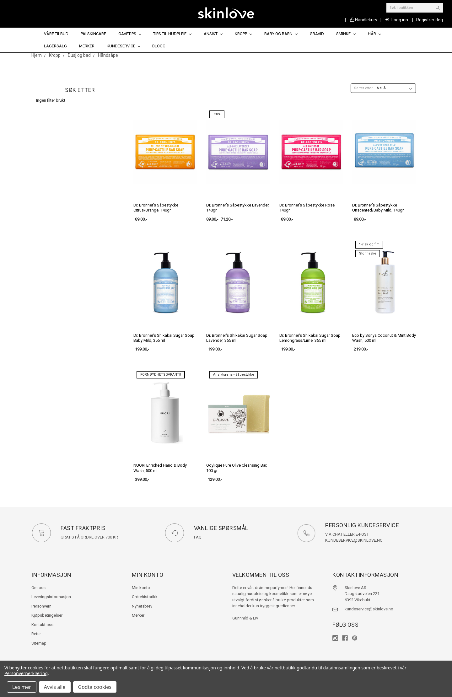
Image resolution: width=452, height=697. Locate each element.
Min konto (141, 587)
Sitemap (38, 643)
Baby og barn (281, 33)
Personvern (41, 606)
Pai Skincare (93, 33)
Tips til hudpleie (172, 33)
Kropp (243, 33)
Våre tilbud (56, 33)
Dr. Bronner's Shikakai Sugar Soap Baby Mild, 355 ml (164, 338)
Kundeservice (123, 46)
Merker (86, 46)
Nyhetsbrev (142, 606)
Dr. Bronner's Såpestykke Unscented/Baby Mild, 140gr (378, 207)
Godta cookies (94, 687)
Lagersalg (55, 46)
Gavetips (129, 33)
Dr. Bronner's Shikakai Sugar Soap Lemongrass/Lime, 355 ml (310, 338)
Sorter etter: (364, 88)
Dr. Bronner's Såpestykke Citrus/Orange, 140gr (155, 207)
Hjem (36, 55)
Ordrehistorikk (145, 596)
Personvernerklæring (26, 673)
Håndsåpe (108, 55)
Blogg (158, 46)
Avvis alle (55, 687)
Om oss (38, 587)
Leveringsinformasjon (51, 596)
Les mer (21, 687)
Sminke (346, 33)
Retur (36, 633)
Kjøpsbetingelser (46, 615)
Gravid (317, 33)
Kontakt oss (42, 624)
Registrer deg (429, 19)
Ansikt (213, 33)
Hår (374, 33)
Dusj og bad (79, 55)
